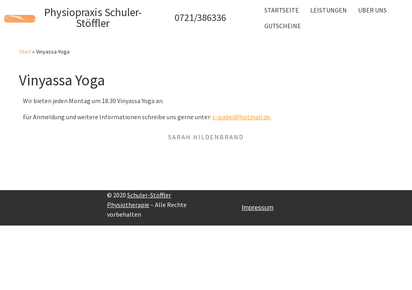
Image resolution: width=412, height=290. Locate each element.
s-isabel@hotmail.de (241, 117)
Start (25, 51)
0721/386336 (200, 17)
